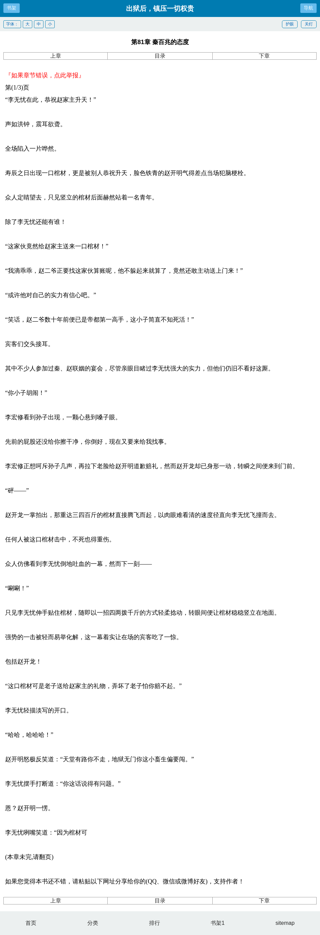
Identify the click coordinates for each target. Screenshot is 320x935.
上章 (55, 56)
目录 (160, 56)
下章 (264, 56)
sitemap (285, 923)
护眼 (290, 24)
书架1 (218, 923)
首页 (30, 923)
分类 (92, 923)
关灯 (309, 24)
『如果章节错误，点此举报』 (45, 75)
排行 (154, 923)
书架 (11, 8)
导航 (308, 8)
